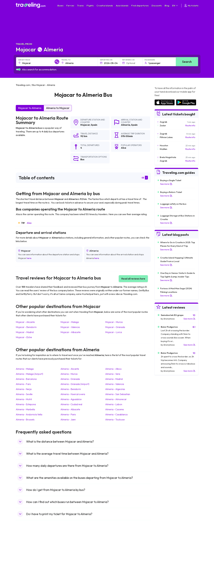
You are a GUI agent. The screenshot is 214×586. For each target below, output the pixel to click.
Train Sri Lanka (115, 548)
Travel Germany (24, 557)
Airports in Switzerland (165, 557)
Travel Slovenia (24, 570)
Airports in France (162, 548)
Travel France (23, 564)
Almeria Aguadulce (71, 399)
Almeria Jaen (68, 419)
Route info (190, 125)
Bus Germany (69, 551)
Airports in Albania (162, 567)
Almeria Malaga (25, 368)
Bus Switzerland (70, 570)
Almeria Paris (68, 414)
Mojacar (85, 124)
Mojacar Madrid (25, 332)
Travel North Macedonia (28, 548)
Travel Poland (23, 567)
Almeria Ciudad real (71, 404)
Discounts (157, 5)
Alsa (29, 222)
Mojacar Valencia (70, 327)
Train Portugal (115, 545)
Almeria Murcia (68, 373)
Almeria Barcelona (26, 378)
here (29, 258)
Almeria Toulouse (115, 419)
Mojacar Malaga (69, 322)
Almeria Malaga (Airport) (29, 373)
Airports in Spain (162, 545)
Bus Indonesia (69, 576)
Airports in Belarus (163, 554)
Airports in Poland (162, 570)
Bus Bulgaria (68, 548)
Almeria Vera (112, 373)
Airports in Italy (161, 560)
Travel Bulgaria (24, 551)
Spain (94, 124)
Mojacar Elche (24, 337)
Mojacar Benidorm (26, 327)
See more (166, 184)
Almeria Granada (70, 378)
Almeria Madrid (114, 378)
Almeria (125, 124)
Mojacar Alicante (25, 322)
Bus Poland (68, 567)
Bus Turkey (68, 573)
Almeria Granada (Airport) (74, 384)
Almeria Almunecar (116, 399)
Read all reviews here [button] (133, 278)
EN (175, 5)
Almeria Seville (24, 394)
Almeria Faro (23, 384)
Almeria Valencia (114, 384)
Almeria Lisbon (113, 404)
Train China (113, 551)
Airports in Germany (163, 564)
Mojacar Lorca (113, 332)
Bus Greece (68, 557)
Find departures (140, 5)
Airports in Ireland (162, 551)
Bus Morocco (69, 545)
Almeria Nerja (24, 389)
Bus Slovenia (69, 554)
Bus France (68, 560)
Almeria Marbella (25, 409)
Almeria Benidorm (70, 389)
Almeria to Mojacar (57, 108)
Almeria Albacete (70, 409)
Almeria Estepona (26, 404)
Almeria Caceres (114, 409)
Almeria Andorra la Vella (29, 414)
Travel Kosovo (24, 576)
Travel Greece (24, 554)
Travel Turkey (23, 560)
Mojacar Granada (115, 327)
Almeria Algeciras (115, 389)
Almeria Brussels (25, 419)
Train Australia (115, 557)
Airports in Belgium (163, 573)
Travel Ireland (23, 573)
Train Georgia (115, 554)
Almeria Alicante (69, 368)
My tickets (191, 5)
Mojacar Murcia (114, 322)
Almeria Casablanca (116, 414)
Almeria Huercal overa (72, 394)
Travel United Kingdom (27, 545)
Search (187, 62)
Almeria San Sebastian (117, 394)
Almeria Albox (113, 368)
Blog (167, 5)
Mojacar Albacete (70, 332)
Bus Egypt (67, 564)
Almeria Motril (24, 399)
